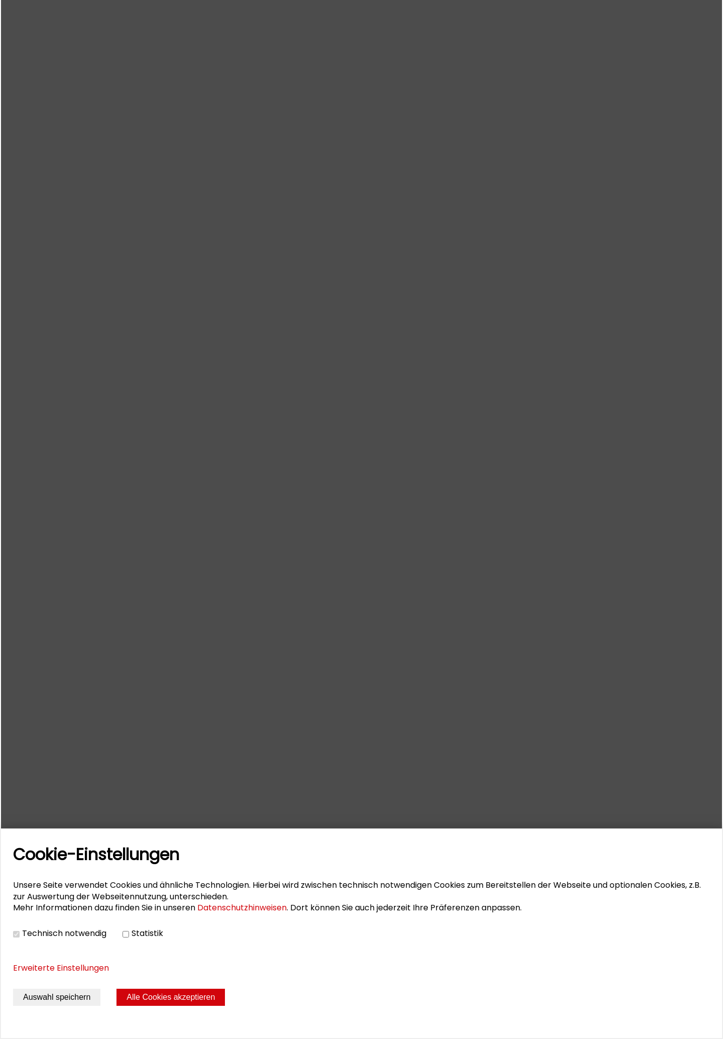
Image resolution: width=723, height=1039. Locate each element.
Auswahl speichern (56, 997)
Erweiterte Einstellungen (61, 968)
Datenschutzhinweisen (242, 907)
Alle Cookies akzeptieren (171, 997)
